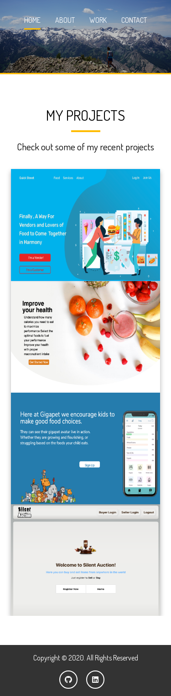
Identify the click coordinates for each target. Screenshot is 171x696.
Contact (134, 20)
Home (32, 20)
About (65, 20)
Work (98, 20)
